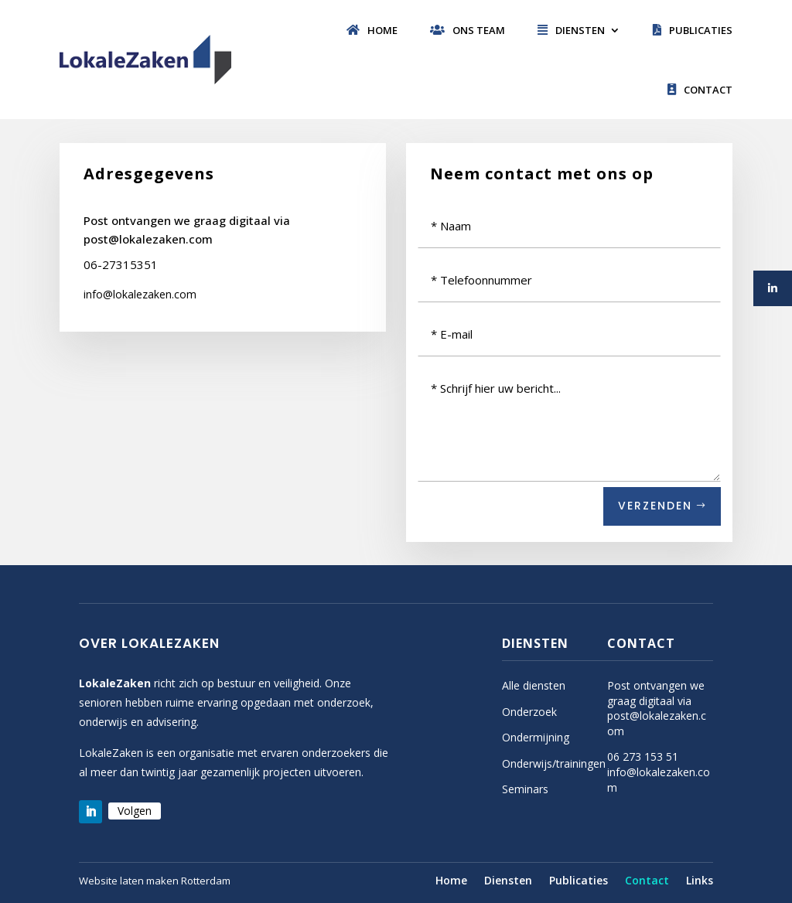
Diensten (571, 30)
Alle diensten (533, 685)
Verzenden (655, 505)
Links (699, 882)
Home (372, 30)
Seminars (525, 789)
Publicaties (692, 30)
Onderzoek (529, 711)
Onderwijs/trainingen (554, 763)
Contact (699, 90)
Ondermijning (535, 737)
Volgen (135, 810)
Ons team (467, 30)
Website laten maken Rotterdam (154, 881)
